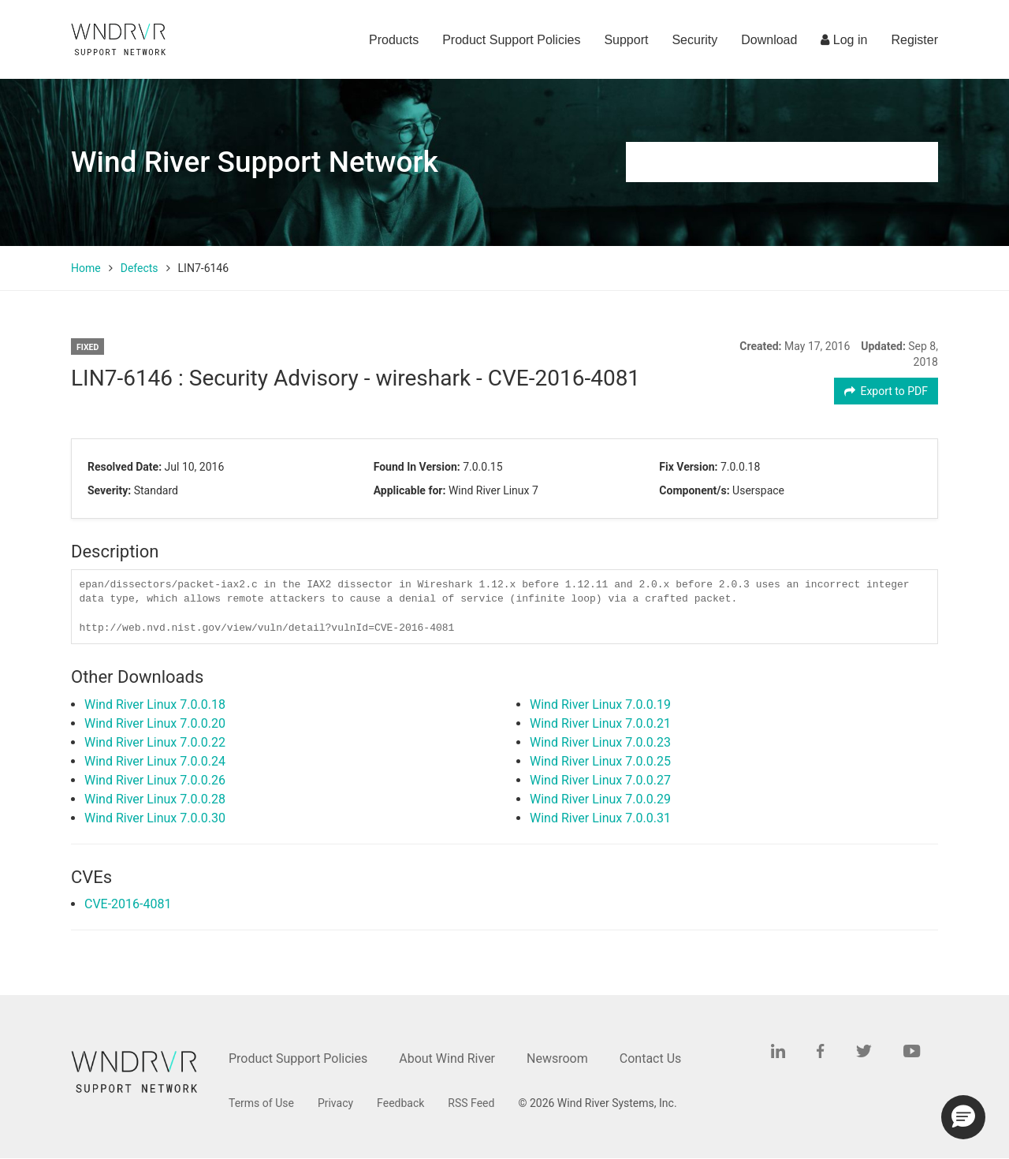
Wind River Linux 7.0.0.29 (600, 799)
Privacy (335, 1103)
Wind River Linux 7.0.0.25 (600, 761)
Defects (139, 268)
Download (769, 40)
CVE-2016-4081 (127, 903)
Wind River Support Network (254, 162)
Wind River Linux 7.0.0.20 (154, 723)
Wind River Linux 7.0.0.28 (154, 799)
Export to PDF (886, 391)
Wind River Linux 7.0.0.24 (154, 761)
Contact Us (651, 1058)
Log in (844, 40)
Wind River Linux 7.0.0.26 (154, 780)
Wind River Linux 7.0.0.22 (154, 742)
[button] (963, 1117)
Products (394, 40)
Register (914, 40)
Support (626, 40)
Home (86, 268)
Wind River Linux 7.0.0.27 (600, 780)
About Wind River (447, 1058)
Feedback (400, 1103)
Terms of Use (261, 1103)
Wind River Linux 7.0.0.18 (154, 704)
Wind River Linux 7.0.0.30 (154, 818)
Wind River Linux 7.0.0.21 (600, 723)
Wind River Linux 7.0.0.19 (600, 704)
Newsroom (557, 1058)
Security (694, 40)
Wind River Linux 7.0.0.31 (600, 818)
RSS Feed (471, 1103)
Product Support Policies (511, 40)
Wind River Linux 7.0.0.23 (600, 742)
